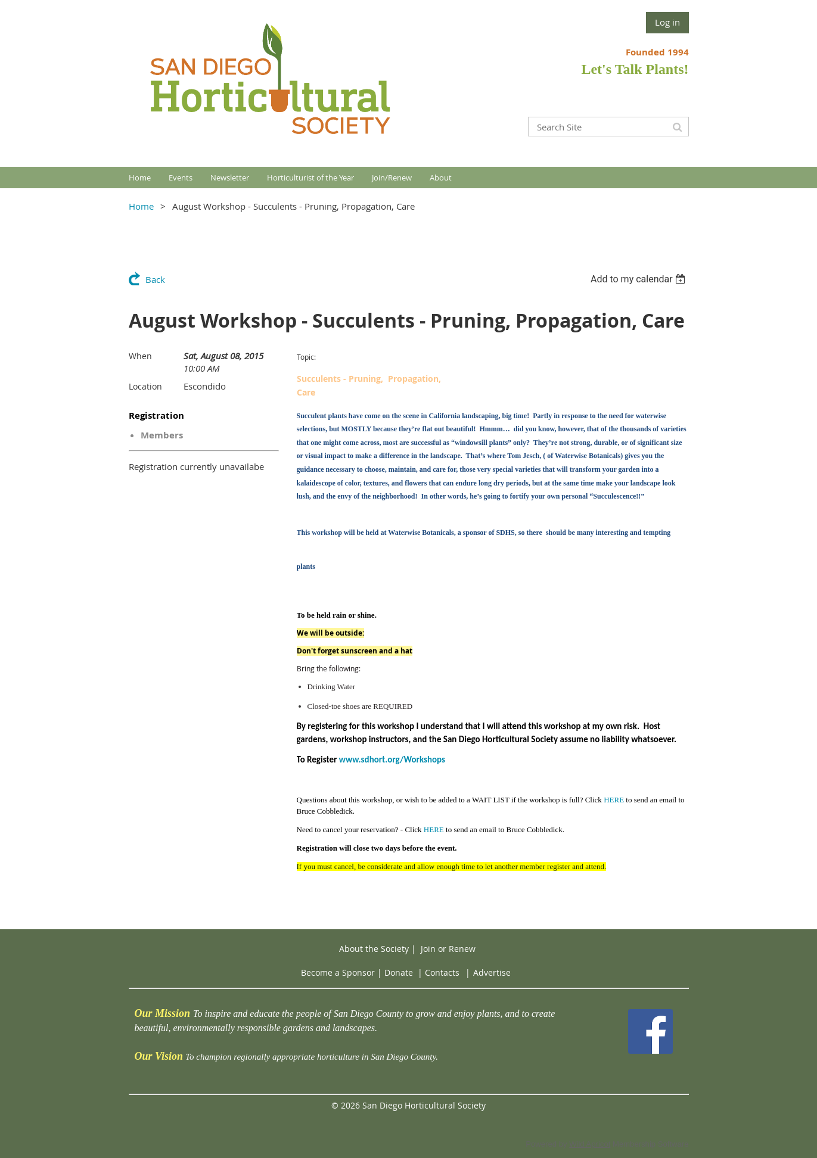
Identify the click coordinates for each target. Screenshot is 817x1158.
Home (141, 206)
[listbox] (640, 279)
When (140, 356)
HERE (614, 799)
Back (155, 279)
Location (145, 386)
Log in (667, 22)
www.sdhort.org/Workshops (392, 759)
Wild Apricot (589, 1144)
